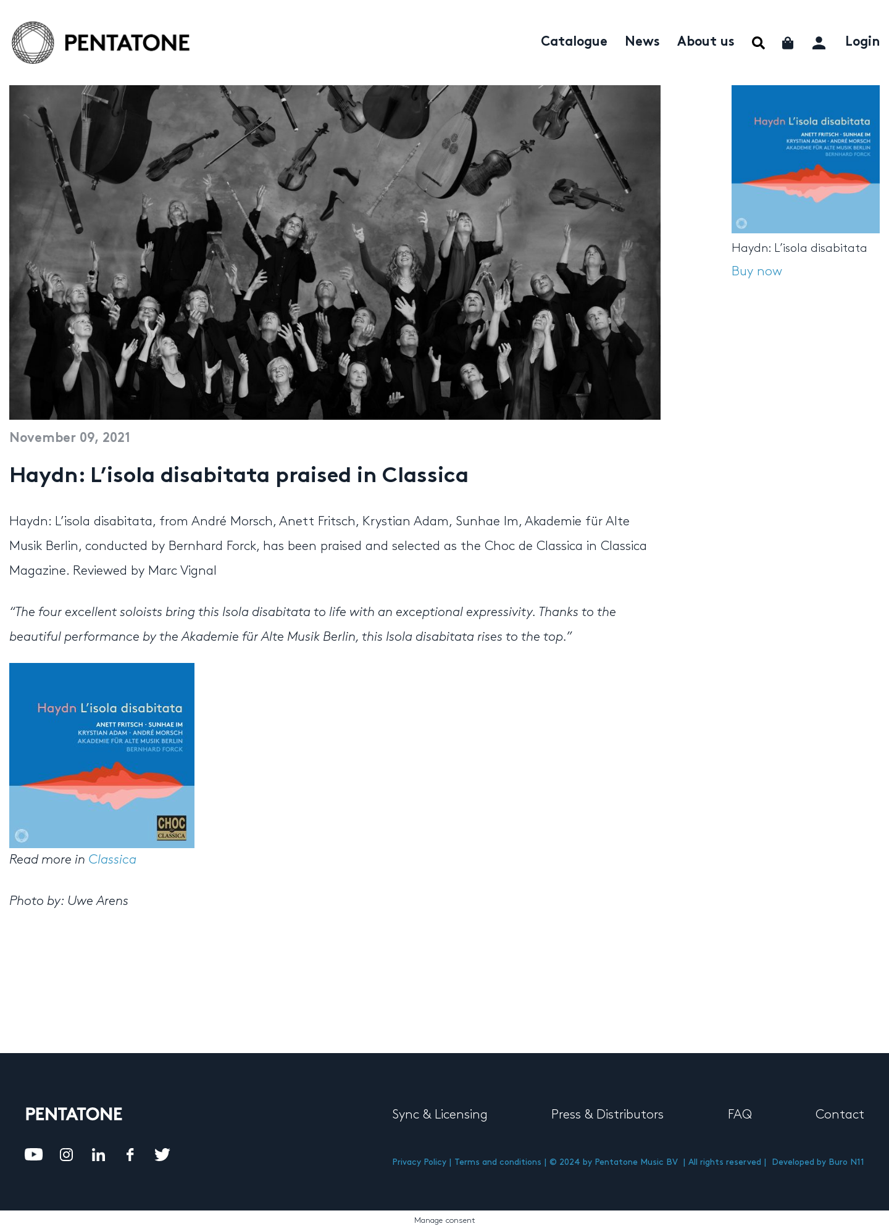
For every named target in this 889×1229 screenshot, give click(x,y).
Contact (840, 1115)
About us (706, 42)
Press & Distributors (607, 1115)
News (642, 42)
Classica (112, 860)
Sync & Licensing (440, 1115)
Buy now (757, 271)
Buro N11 (846, 1162)
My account (820, 41)
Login (862, 42)
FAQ (740, 1115)
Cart (788, 42)
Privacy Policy (419, 1162)
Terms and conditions (497, 1162)
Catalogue (574, 42)
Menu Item (758, 42)
